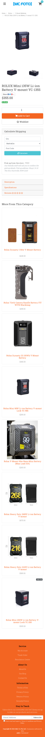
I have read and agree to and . (22, 722)
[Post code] (22, 148)
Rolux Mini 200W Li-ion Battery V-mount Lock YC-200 (22, 621)
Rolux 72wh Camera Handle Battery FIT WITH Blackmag (23, 303)
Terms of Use (22, 688)
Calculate (22, 153)
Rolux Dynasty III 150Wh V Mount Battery (22, 356)
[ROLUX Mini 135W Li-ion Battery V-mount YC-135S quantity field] (22, 110)
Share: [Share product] (8, 94)
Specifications (10, 187)
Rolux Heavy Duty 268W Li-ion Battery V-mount (22, 515)
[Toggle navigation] (4, 4)
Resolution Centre (22, 659)
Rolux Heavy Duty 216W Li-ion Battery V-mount (22, 568)
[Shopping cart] (40, 4)
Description (9, 182)
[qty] (22, 139)
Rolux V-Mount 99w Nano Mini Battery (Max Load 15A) (22, 462)
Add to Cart (22, 115)
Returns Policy (22, 696)
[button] (22, 122)
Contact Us (22, 678)
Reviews (13, 193)
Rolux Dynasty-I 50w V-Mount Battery (22, 249)
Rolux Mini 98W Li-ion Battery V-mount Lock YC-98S (22, 409)
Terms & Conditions (27, 721)
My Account (22, 650)
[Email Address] (17, 717)
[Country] (22, 143)
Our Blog (22, 673)
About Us (22, 669)
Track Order (22, 655)
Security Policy (22, 701)
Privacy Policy (22, 692)
